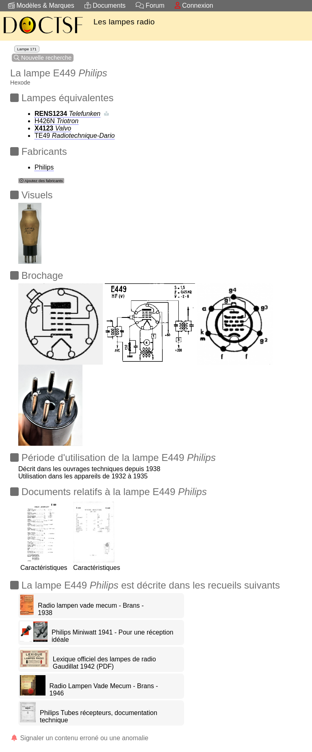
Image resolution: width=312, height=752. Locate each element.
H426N (56, 120)
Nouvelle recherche (43, 57)
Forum (150, 5)
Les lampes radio (124, 21)
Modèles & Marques (41, 5)
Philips (44, 167)
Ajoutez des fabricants (41, 180)
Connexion (194, 5)
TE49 (75, 135)
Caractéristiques (43, 564)
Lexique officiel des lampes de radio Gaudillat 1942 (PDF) (104, 663)
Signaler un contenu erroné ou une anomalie (79, 738)
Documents (105, 5)
